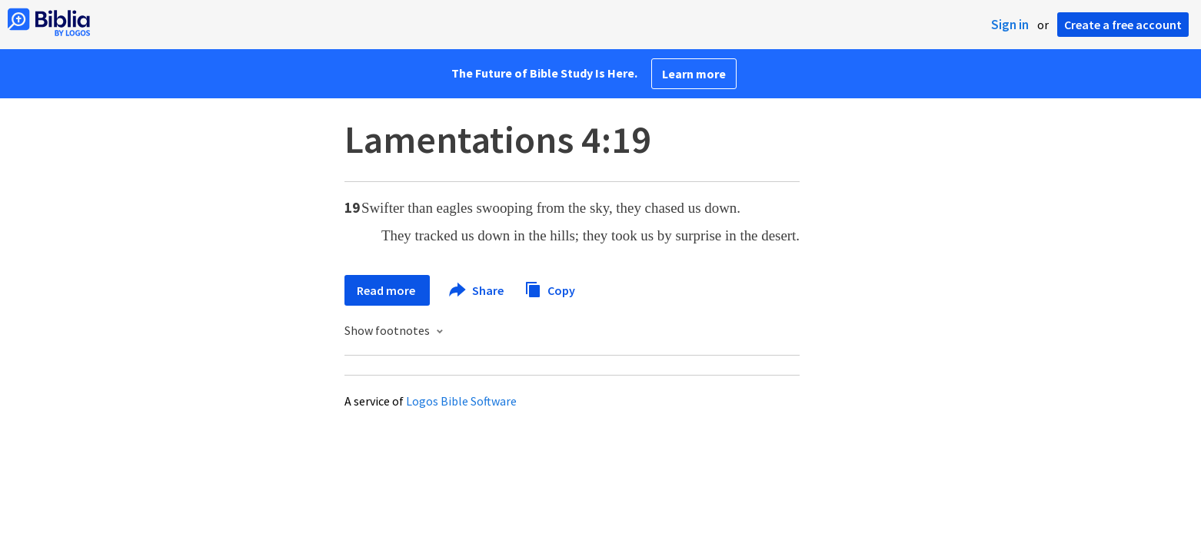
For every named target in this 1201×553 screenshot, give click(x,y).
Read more (387, 290)
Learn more (694, 73)
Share (477, 290)
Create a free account (1123, 24)
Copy (549, 288)
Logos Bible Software (461, 401)
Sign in (1010, 24)
